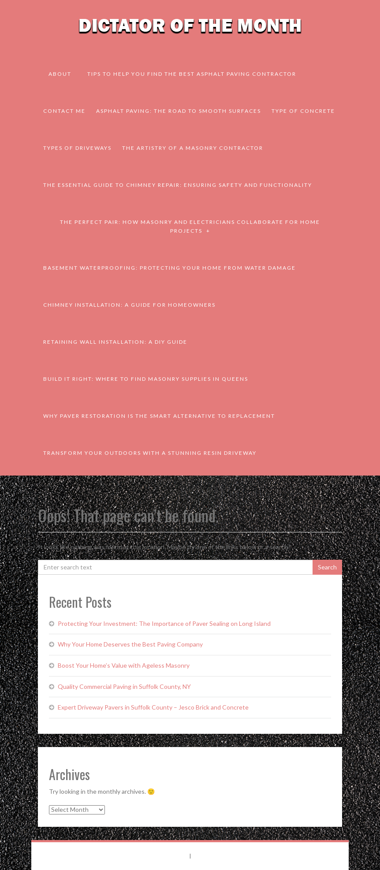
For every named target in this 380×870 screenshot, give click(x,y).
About (59, 74)
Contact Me (64, 111)
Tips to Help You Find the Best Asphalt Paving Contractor (191, 74)
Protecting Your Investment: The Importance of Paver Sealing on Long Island (164, 623)
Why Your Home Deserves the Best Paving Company (130, 644)
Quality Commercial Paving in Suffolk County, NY (124, 686)
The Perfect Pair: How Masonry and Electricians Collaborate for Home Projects (190, 226)
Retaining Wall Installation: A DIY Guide (115, 341)
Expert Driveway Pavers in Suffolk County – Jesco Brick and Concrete (153, 707)
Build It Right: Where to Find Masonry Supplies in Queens (145, 379)
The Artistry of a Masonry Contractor (192, 148)
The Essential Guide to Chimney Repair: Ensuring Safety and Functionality (177, 185)
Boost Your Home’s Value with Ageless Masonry (124, 665)
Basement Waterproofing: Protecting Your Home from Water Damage (169, 267)
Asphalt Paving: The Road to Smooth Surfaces (178, 111)
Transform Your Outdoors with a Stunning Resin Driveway (150, 453)
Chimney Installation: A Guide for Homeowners (129, 304)
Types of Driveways (77, 148)
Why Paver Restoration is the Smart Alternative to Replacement (159, 416)
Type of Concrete (303, 111)
